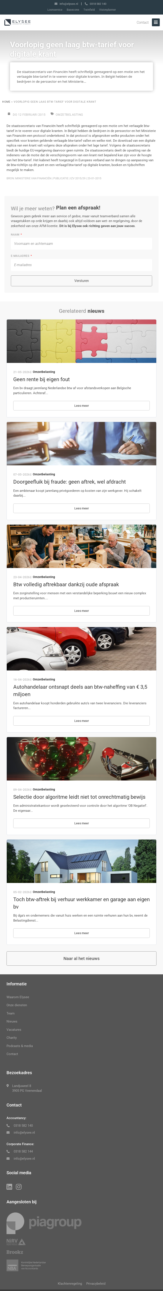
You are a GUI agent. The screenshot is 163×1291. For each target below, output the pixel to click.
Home (6, 101)
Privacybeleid (95, 1284)
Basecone (73, 9)
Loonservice (54, 9)
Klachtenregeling (70, 1284)
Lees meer (81, 405)
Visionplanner (107, 9)
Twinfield (89, 9)
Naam (15, 234)
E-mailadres (20, 255)
